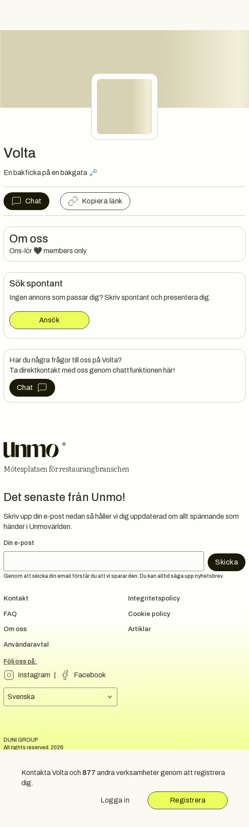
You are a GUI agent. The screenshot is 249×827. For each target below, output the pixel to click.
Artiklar (139, 628)
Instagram (34, 675)
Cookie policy (149, 613)
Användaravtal (26, 644)
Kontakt (16, 598)
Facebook (90, 675)
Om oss (15, 628)
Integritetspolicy (154, 598)
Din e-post (19, 543)
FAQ (10, 613)
